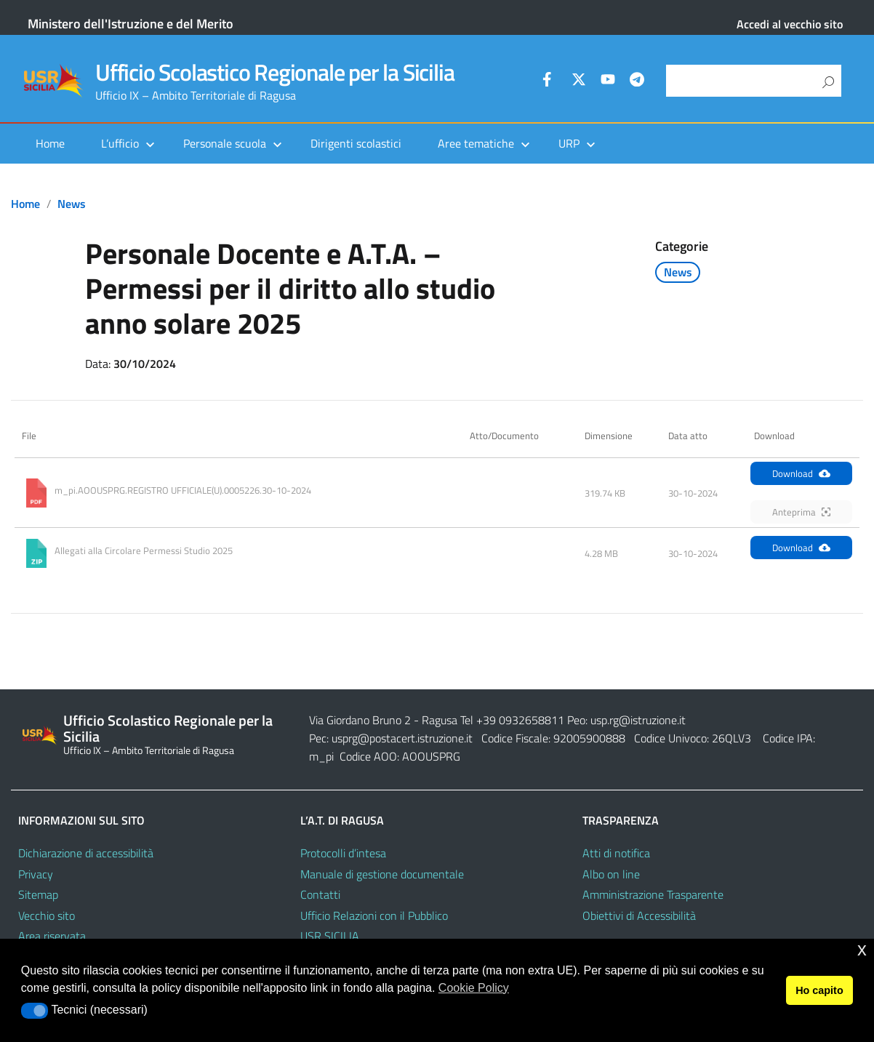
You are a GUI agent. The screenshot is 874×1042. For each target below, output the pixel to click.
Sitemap (38, 894)
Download (801, 473)
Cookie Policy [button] (473, 988)
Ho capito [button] (819, 990)
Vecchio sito (46, 915)
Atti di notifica (616, 853)
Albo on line (611, 874)
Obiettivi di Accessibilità (639, 915)
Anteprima (801, 512)
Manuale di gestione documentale (382, 874)
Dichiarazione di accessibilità (85, 853)
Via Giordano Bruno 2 (360, 720)
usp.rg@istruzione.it (638, 720)
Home (50, 143)
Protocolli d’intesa (343, 853)
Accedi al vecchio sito (790, 24)
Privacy (35, 874)
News (71, 203)
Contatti (320, 894)
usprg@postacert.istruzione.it (402, 738)
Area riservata (52, 936)
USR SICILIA (329, 936)
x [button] (862, 949)
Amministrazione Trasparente (652, 894)
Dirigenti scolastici (355, 143)
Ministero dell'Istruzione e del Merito (130, 23)
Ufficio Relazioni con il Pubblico (374, 915)
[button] (34, 1011)
